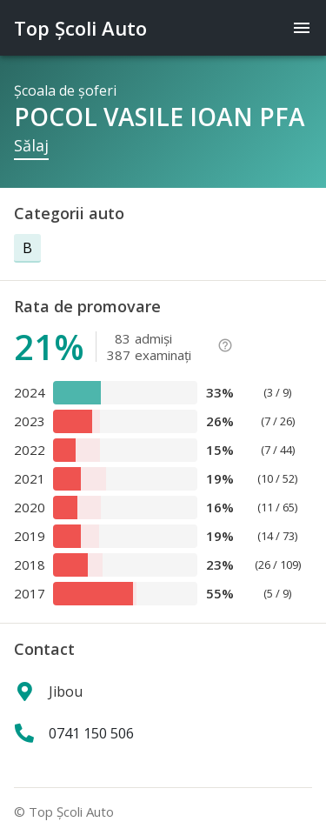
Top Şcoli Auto (80, 28)
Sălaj (31, 145)
